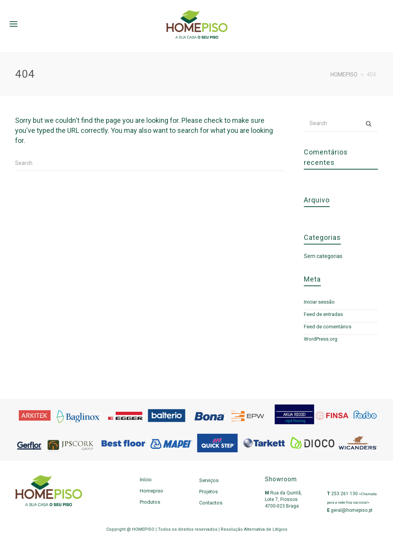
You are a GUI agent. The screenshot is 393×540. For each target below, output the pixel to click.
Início (146, 479)
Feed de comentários (327, 326)
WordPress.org (320, 339)
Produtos (150, 502)
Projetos (208, 491)
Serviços (209, 480)
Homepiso (151, 491)
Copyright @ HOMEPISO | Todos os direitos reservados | (163, 529)
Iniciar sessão (319, 302)
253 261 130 (344, 493)
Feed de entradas (323, 314)
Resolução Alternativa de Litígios (254, 529)
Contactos (210, 503)
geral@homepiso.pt (352, 510)
